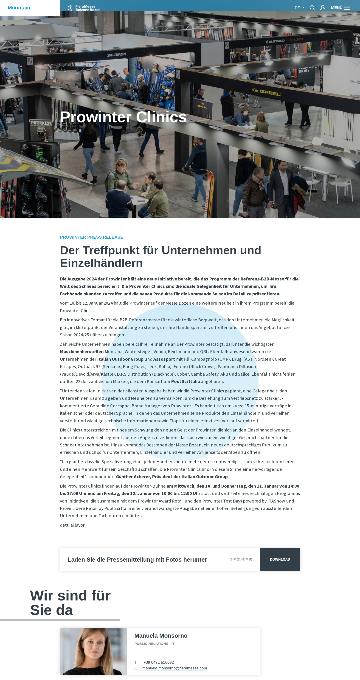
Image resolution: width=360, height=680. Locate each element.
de (298, 8)
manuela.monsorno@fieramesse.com (174, 668)
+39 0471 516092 (158, 662)
